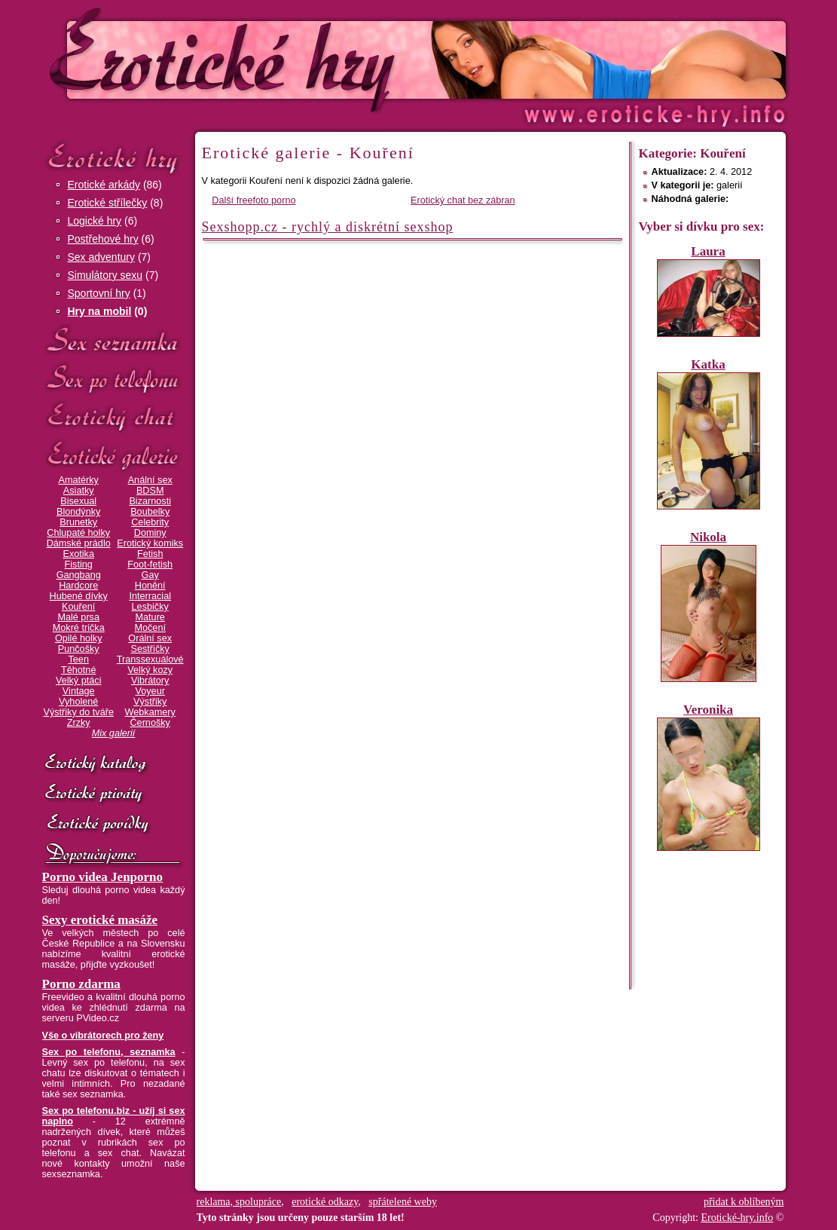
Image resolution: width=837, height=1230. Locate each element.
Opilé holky (78, 638)
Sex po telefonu (113, 379)
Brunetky (78, 522)
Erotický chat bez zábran (463, 200)
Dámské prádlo (79, 543)
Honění (150, 585)
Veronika (708, 709)
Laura (708, 251)
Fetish (150, 554)
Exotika (78, 554)
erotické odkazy (325, 1201)
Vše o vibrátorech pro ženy (103, 1035)
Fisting (79, 564)
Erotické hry (113, 157)
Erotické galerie (113, 455)
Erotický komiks (150, 543)
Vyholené (78, 701)
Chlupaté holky (78, 533)
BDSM (150, 490)
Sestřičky (150, 649)
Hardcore (78, 585)
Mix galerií (114, 733)
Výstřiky (149, 701)
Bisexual (78, 501)
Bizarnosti (150, 501)
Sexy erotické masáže (100, 920)
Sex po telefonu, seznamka (109, 1052)
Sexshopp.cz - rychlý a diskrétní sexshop (328, 226)
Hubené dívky (79, 596)
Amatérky (78, 480)
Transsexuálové (150, 659)
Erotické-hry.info (296, 59)
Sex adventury (102, 257)
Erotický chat (113, 417)
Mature (150, 617)
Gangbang (79, 575)
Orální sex (150, 638)
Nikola (708, 537)
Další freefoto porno (253, 200)
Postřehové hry (103, 239)
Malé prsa (78, 617)
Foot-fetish (150, 564)
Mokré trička (79, 628)
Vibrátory (150, 680)
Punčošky (78, 649)
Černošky (150, 723)
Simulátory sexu (105, 275)
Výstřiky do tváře (78, 712)
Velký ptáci (79, 680)
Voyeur (150, 691)
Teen (78, 659)
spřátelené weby (402, 1201)
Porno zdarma (81, 984)
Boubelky (150, 511)
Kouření (78, 606)
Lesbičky (150, 606)
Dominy (150, 533)
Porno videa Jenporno (102, 877)
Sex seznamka (113, 340)
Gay (150, 575)
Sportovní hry (99, 293)
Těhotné (78, 670)
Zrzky (78, 723)
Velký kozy (150, 670)
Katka (708, 364)
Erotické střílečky (108, 203)
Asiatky (78, 490)
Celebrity (150, 522)
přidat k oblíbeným (744, 1201)
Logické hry (95, 221)
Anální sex (150, 480)
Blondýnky (78, 511)
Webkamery (150, 712)
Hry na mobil (100, 311)
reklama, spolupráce (239, 1201)
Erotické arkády (104, 185)
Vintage (79, 691)
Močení (150, 628)
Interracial (150, 596)
